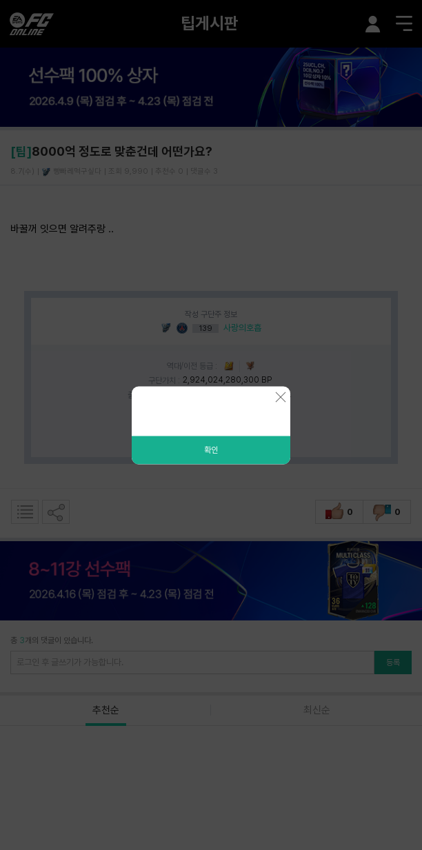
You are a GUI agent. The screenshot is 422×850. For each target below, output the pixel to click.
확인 (211, 449)
